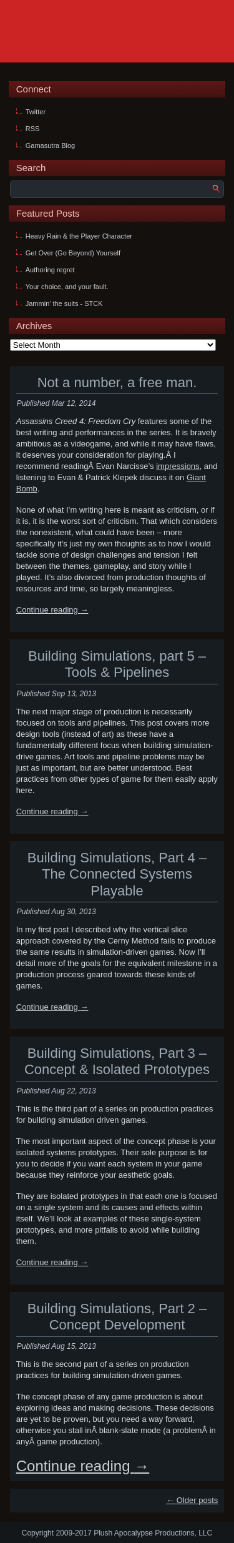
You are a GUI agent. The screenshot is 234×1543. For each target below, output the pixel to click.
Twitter (36, 112)
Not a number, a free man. (117, 382)
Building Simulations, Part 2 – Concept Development (117, 1317)
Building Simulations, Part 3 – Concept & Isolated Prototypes (117, 1061)
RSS (33, 128)
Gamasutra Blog (50, 145)
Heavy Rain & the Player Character (79, 236)
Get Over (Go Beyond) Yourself (73, 253)
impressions (177, 466)
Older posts (192, 1500)
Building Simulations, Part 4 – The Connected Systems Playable (117, 874)
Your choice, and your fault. (67, 286)
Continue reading (52, 609)
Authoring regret (50, 270)
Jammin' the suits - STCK (64, 303)
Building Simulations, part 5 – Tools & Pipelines (117, 664)
